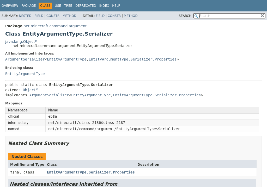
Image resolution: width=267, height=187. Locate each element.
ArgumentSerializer (25, 59)
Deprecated (85, 6)
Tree (68, 6)
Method (69, 16)
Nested (25, 16)
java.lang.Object (20, 41)
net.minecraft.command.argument (55, 26)
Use (58, 6)
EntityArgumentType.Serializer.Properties (133, 59)
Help (116, 6)
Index (104, 6)
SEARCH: (186, 16)
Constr (52, 16)
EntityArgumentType (67, 59)
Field (38, 16)
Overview (10, 6)
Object (29, 90)
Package (28, 6)
